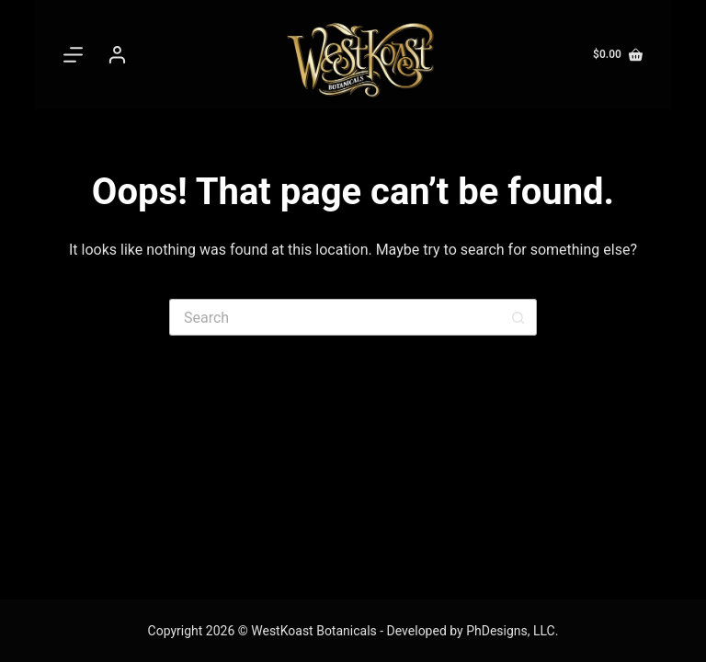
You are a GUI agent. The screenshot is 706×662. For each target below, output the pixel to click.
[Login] (117, 54)
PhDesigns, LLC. (512, 630)
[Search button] (518, 317)
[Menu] (76, 54)
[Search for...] (334, 317)
